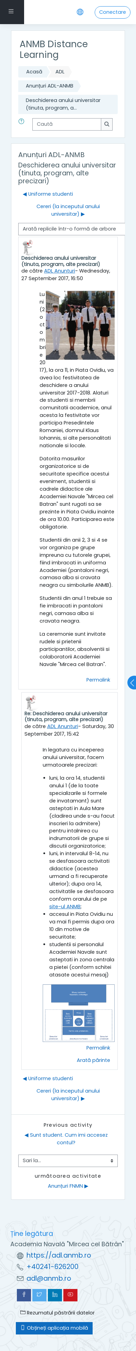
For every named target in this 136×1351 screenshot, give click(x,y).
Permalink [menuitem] (98, 679)
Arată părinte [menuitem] (93, 1060)
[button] (22, 124)
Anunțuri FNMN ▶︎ (68, 1186)
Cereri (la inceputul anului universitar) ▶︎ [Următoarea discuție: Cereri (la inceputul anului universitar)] (68, 210)
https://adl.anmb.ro (59, 1255)
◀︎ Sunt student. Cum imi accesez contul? (66, 1139)
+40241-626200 (53, 1266)
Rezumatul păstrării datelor (57, 1312)
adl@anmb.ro (49, 1278)
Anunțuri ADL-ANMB (49, 85)
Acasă (34, 71)
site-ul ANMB (65, 906)
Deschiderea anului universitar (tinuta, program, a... (63, 104)
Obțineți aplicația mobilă (54, 1327)
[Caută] (66, 124)
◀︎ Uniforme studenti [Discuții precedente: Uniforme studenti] (48, 194)
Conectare (112, 12)
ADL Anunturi (59, 270)
